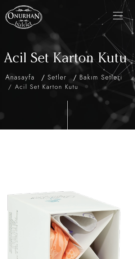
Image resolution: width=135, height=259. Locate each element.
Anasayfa (20, 77)
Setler (57, 77)
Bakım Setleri (101, 77)
